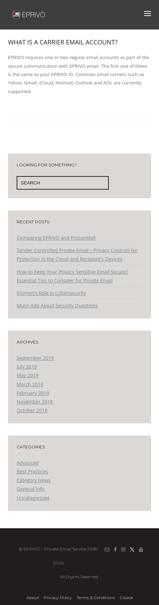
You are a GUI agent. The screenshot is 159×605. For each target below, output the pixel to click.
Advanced (28, 462)
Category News (34, 480)
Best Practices (32, 471)
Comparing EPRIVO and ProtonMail (56, 237)
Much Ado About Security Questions (57, 305)
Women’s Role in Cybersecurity (51, 293)
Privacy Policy (58, 597)
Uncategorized (33, 498)
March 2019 (30, 384)
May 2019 (27, 375)
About (32, 597)
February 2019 (33, 393)
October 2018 (32, 410)
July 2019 (27, 366)
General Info (31, 489)
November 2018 (35, 401)
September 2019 (35, 358)
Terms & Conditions (96, 597)
